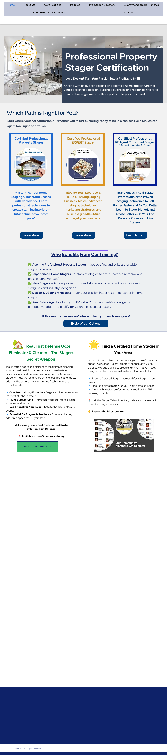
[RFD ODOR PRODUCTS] (37, 446)
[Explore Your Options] (85, 323)
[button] (52, 5)
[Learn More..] (31, 235)
